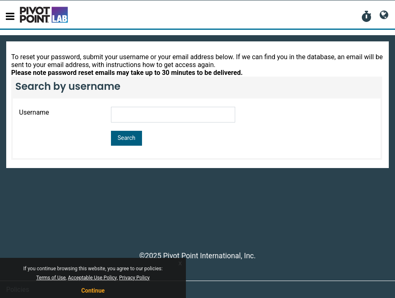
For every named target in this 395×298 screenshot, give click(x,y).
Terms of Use (51, 278)
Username (34, 112)
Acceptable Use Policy (92, 278)
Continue (93, 290)
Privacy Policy (134, 278)
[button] (366, 16)
